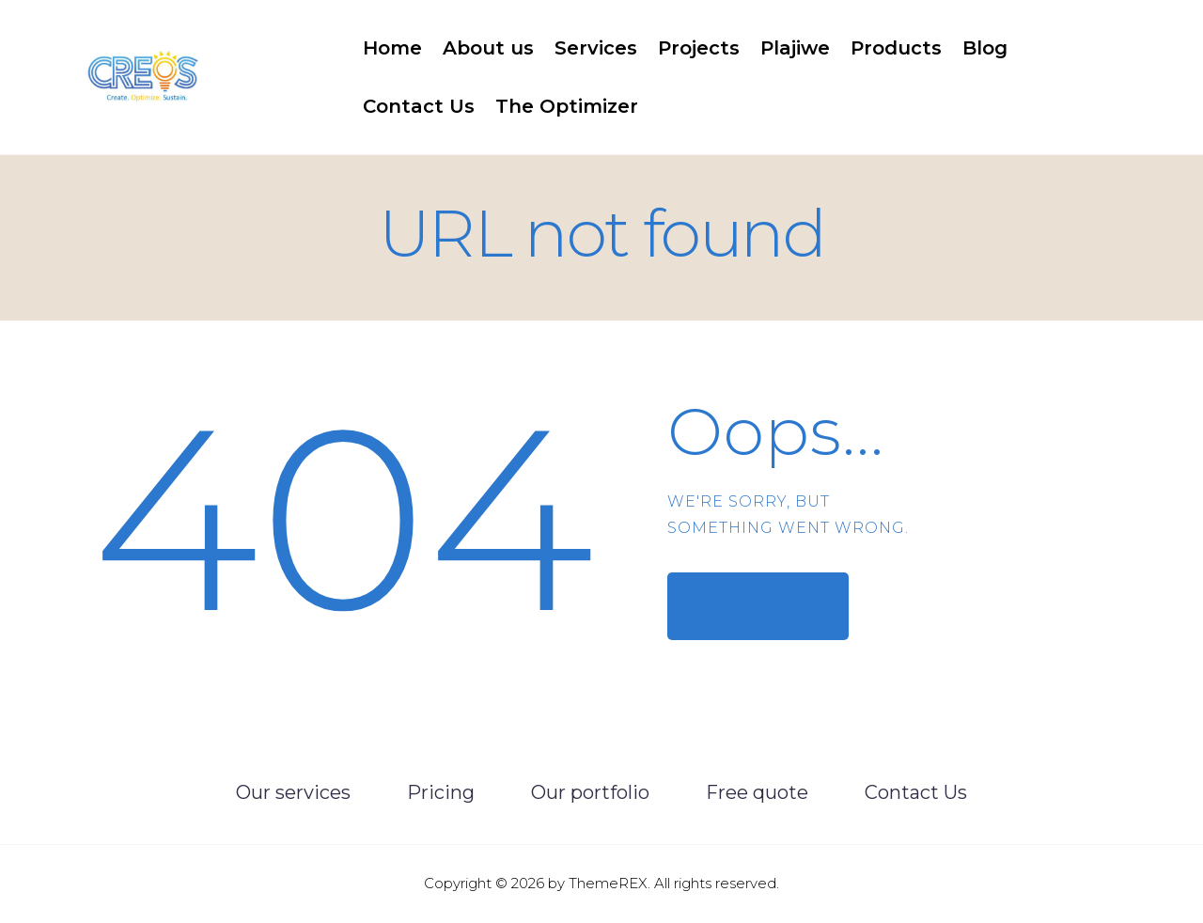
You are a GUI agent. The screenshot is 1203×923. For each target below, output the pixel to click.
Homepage (745, 605)
